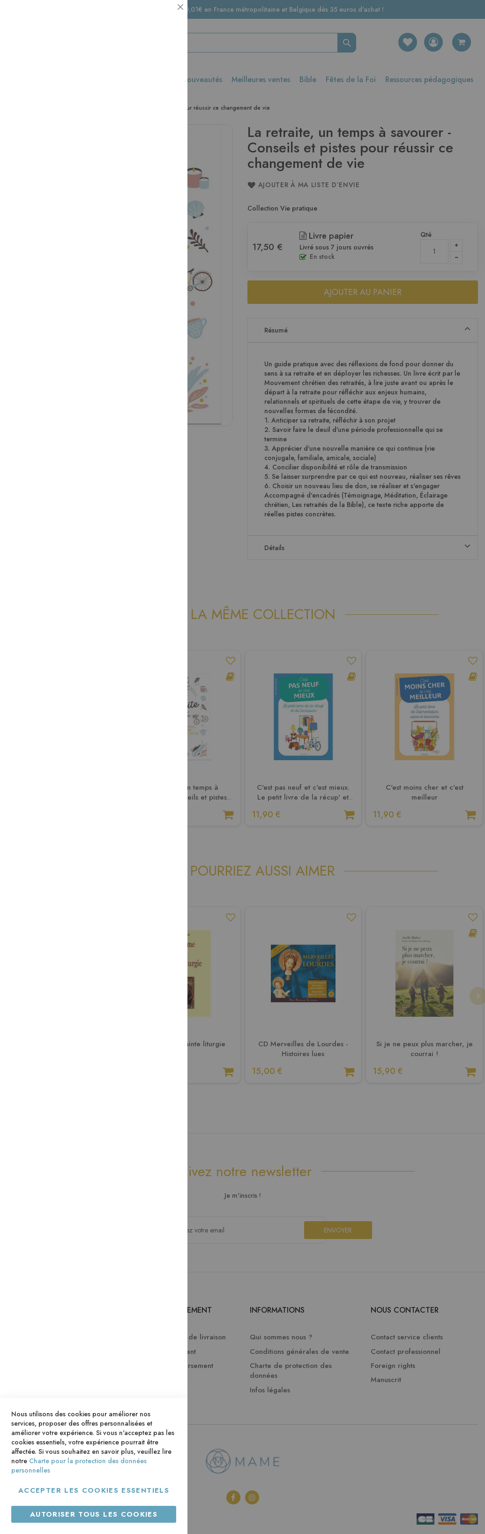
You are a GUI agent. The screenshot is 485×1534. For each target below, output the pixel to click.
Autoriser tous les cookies (93, 1514)
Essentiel (161, 18)
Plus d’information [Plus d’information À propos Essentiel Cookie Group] (148, 87)
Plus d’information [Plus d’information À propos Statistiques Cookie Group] (148, 186)
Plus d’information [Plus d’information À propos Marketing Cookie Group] (148, 286)
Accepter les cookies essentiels (93, 1490)
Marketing (161, 227)
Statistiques (161, 127)
